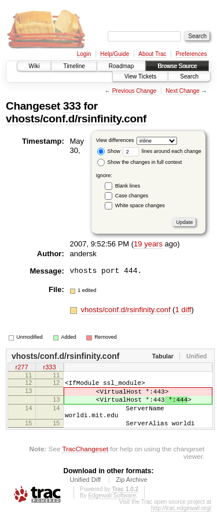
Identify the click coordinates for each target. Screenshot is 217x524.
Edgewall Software (112, 507)
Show (108, 151)
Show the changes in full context (139, 162)
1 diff (183, 309)
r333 (49, 368)
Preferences (191, 54)
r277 (21, 368)
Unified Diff (85, 491)
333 (72, 106)
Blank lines (128, 186)
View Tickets (140, 76)
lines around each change (162, 151)
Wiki (34, 66)
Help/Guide (114, 54)
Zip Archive (131, 491)
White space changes (140, 205)
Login (84, 54)
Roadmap (121, 66)
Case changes (132, 196)
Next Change (182, 91)
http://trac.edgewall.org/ (181, 520)
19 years (148, 243)
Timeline (73, 66)
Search (189, 76)
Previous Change (134, 91)
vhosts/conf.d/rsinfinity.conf (76, 119)
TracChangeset (85, 461)
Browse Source (177, 66)
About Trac (152, 54)
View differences (115, 140)
